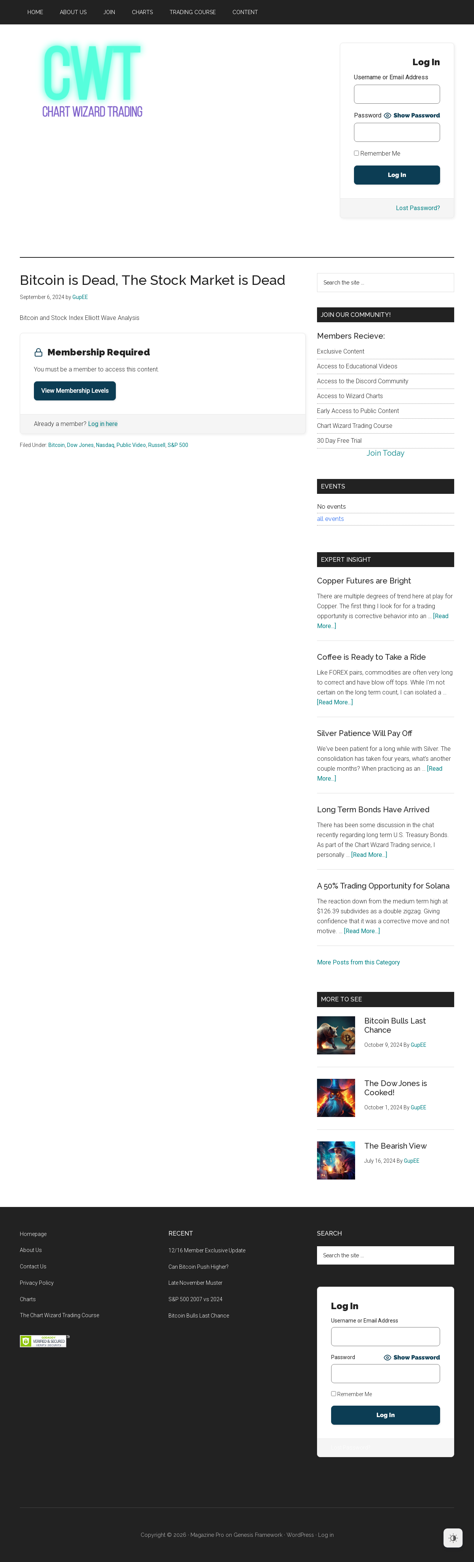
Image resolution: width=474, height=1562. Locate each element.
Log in (326, 1535)
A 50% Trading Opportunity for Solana (383, 885)
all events (330, 518)
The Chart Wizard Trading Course (59, 1315)
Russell (156, 445)
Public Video (131, 445)
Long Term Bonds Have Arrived (373, 809)
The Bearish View (395, 1146)
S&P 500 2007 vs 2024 (195, 1299)
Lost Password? (418, 208)
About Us (31, 1250)
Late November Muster (195, 1283)
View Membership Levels (75, 390)
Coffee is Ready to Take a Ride (371, 657)
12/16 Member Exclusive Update (206, 1250)
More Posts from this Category (358, 962)
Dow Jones (80, 445)
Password (367, 115)
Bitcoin (56, 445)
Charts (28, 1299)
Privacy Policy (37, 1283)
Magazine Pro (207, 1535)
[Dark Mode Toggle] (453, 1538)
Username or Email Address (391, 77)
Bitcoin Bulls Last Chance (198, 1316)
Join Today (386, 453)
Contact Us (33, 1266)
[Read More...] (335, 702)
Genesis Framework (258, 1535)
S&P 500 (178, 445)
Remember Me (377, 153)
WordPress (300, 1535)
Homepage (33, 1234)
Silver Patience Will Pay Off (364, 733)
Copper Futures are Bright (364, 580)
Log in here (103, 423)
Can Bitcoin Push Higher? (198, 1267)
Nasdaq (105, 445)
